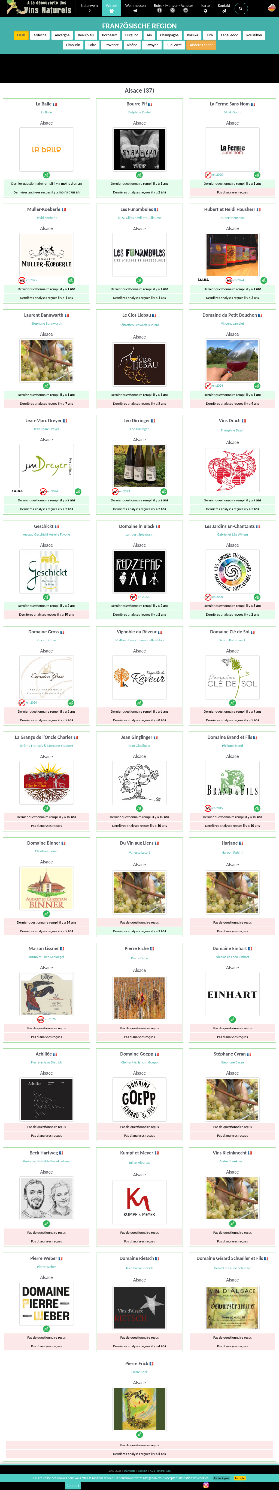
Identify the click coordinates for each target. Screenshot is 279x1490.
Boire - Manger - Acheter (173, 9)
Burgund (131, 35)
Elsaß (21, 35)
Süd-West (174, 45)
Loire (92, 45)
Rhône (132, 45)
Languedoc (229, 35)
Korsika (192, 35)
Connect (72, 1485)
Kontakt (224, 8)
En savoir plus (221, 1478)
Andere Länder (201, 45)
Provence (112, 45)
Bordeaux (109, 35)
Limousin (73, 45)
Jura (210, 35)
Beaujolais (86, 35)
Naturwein (89, 8)
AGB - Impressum (160, 1471)
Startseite (130, 1471)
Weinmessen (135, 8)
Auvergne (62, 35)
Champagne (169, 35)
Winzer (111, 8)
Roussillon (254, 35)
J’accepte (239, 1478)
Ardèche (40, 35)
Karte (205, 8)
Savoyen (151, 45)
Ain (149, 35)
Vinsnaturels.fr (41, 7)
